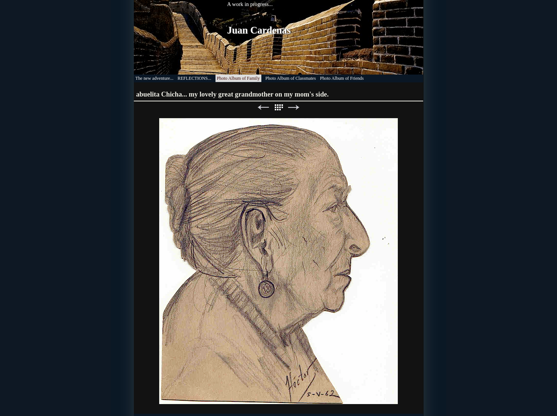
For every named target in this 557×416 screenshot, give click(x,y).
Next (293, 107)
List (278, 107)
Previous (263, 107)
